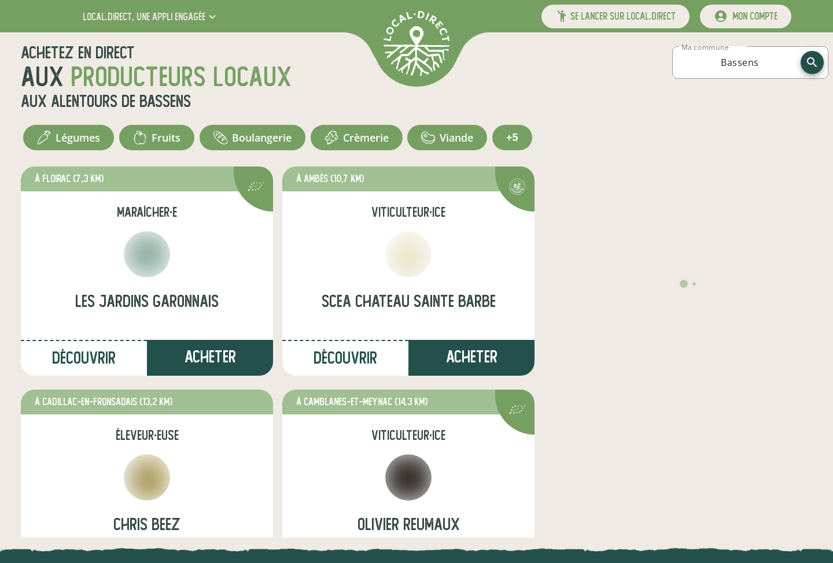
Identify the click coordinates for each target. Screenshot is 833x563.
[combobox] (739, 62)
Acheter (210, 357)
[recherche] (812, 62)
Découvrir (84, 358)
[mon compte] (745, 16)
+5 (512, 137)
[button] (150, 16)
